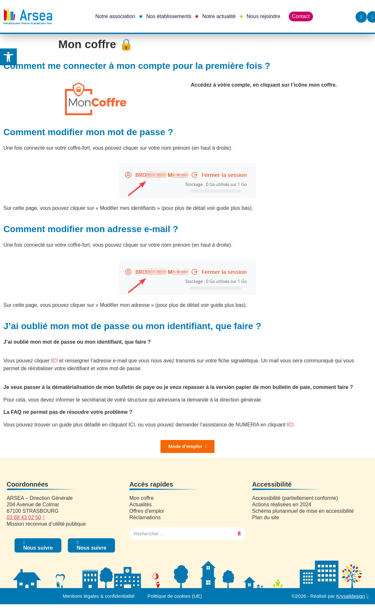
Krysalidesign (350, 596)
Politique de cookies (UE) (175, 596)
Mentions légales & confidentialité (99, 596)
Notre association (115, 16)
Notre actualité (218, 16)
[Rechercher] (239, 533)
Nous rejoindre (263, 16)
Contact (301, 16)
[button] (8, 56)
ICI (54, 360)
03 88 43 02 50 (24, 517)
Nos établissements (169, 16)
